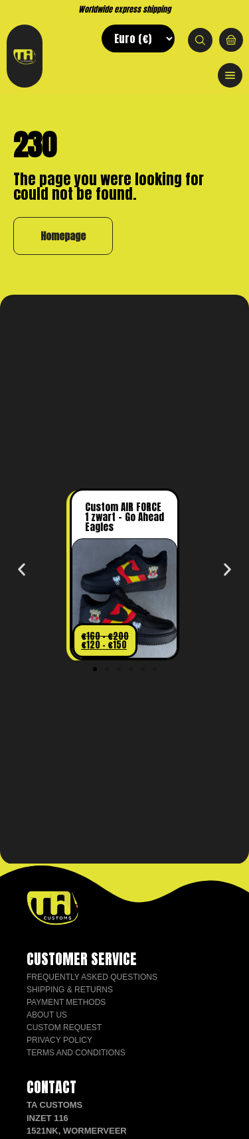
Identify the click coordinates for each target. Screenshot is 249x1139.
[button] (21, 570)
